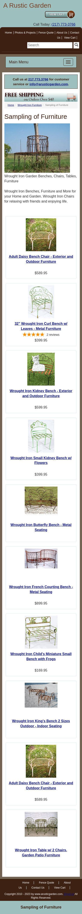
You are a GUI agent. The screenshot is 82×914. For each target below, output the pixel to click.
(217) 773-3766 (63, 24)
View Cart (69, 37)
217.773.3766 (38, 79)
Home (8, 32)
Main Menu (18, 62)
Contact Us (37, 887)
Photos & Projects (25, 32)
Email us (69, 894)
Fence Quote (46, 32)
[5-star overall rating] (41, 335)
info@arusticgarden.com (49, 84)
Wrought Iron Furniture (29, 105)
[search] (50, 45)
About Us (61, 32)
